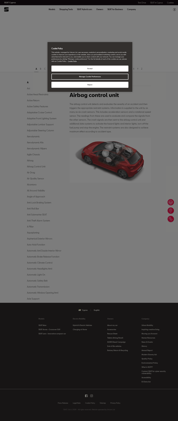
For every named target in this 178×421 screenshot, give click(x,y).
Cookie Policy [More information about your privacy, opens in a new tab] (72, 61)
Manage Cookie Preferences (90, 76)
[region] (90, 67)
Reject (89, 85)
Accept (90, 68)
